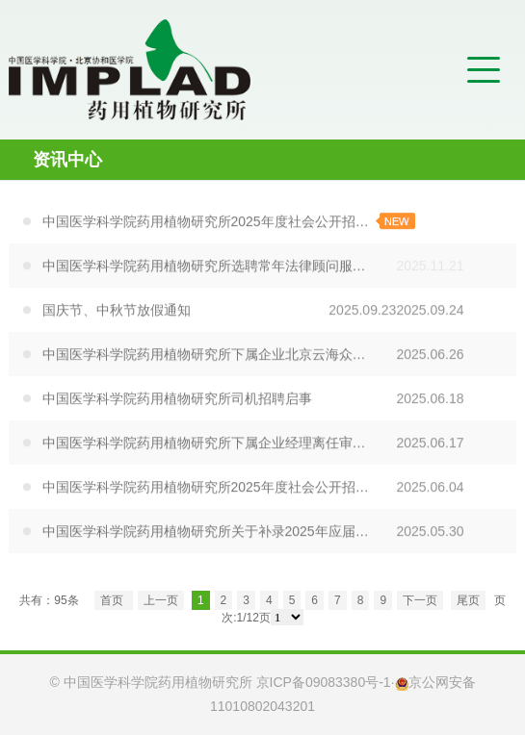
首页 (113, 600)
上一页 (161, 600)
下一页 (420, 600)
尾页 (468, 600)
